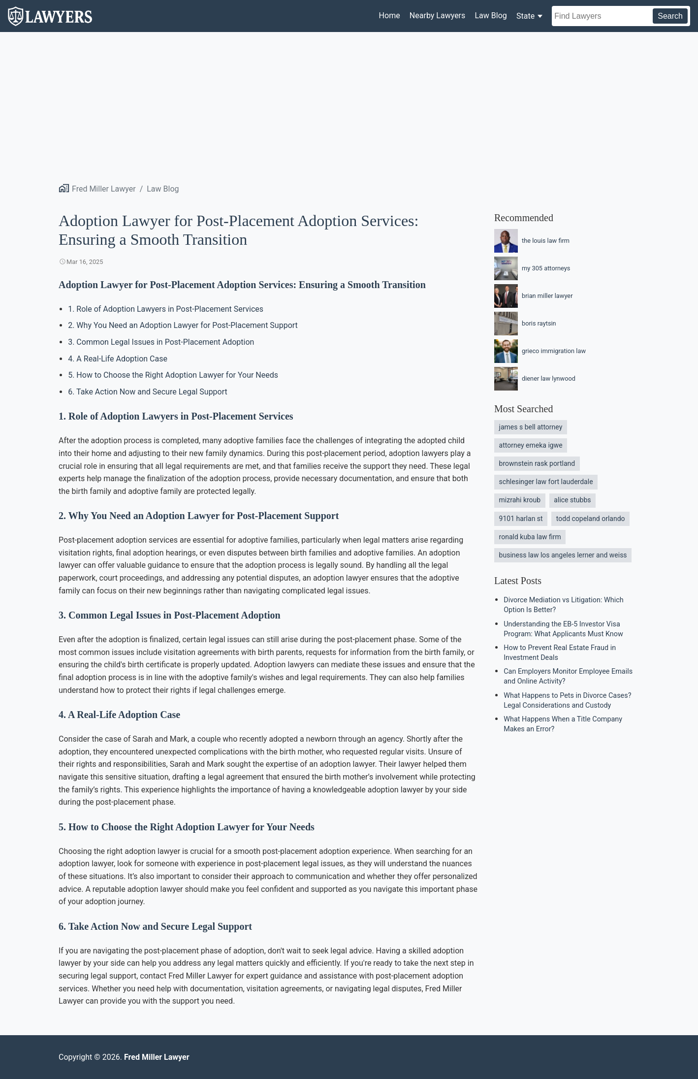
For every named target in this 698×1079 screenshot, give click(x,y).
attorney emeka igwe (531, 445)
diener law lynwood (534, 379)
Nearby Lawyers (437, 15)
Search (670, 16)
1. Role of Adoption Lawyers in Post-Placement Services (165, 309)
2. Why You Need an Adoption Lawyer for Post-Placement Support (183, 325)
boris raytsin (525, 323)
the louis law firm (532, 241)
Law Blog (491, 15)
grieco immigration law (540, 351)
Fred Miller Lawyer (104, 189)
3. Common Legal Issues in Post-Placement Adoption (161, 342)
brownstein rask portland (537, 463)
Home (389, 15)
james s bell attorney (531, 427)
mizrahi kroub (520, 500)
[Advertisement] (349, 106)
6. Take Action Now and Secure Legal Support (147, 391)
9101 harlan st (521, 519)
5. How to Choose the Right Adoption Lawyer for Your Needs (173, 375)
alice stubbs (572, 500)
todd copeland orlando (590, 519)
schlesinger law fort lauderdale (546, 482)
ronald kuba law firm (530, 537)
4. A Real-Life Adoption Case (117, 358)
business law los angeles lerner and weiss (563, 555)
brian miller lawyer (533, 296)
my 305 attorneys (532, 268)
